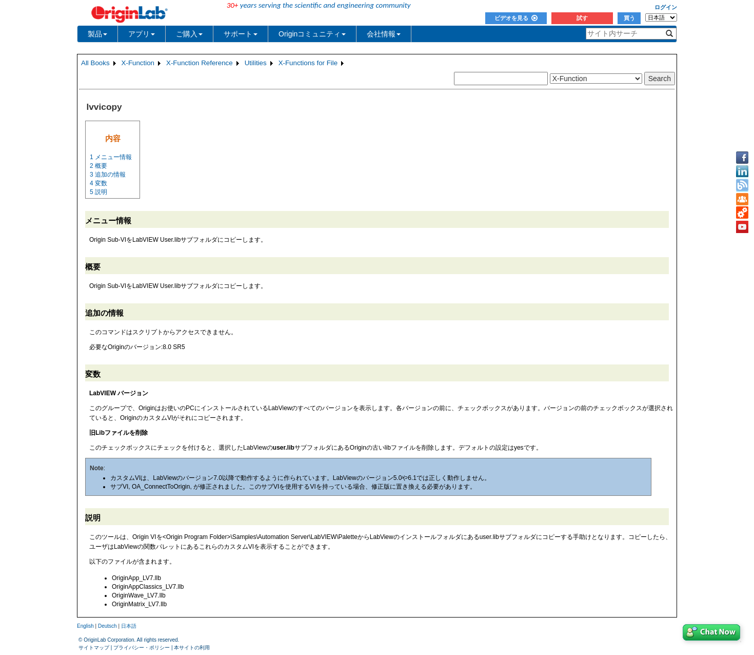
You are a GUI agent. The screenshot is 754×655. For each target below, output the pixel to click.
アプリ (141, 34)
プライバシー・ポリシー (141, 647)
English (85, 626)
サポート (240, 34)
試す (582, 18)
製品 (97, 34)
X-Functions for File (308, 63)
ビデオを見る (516, 18)
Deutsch (107, 626)
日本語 (128, 626)
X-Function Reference (199, 63)
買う (629, 18)
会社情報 (384, 34)
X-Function (138, 63)
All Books (95, 63)
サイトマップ (93, 647)
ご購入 (189, 34)
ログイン (665, 7)
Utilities (256, 63)
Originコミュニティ (312, 34)
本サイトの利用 (192, 647)
